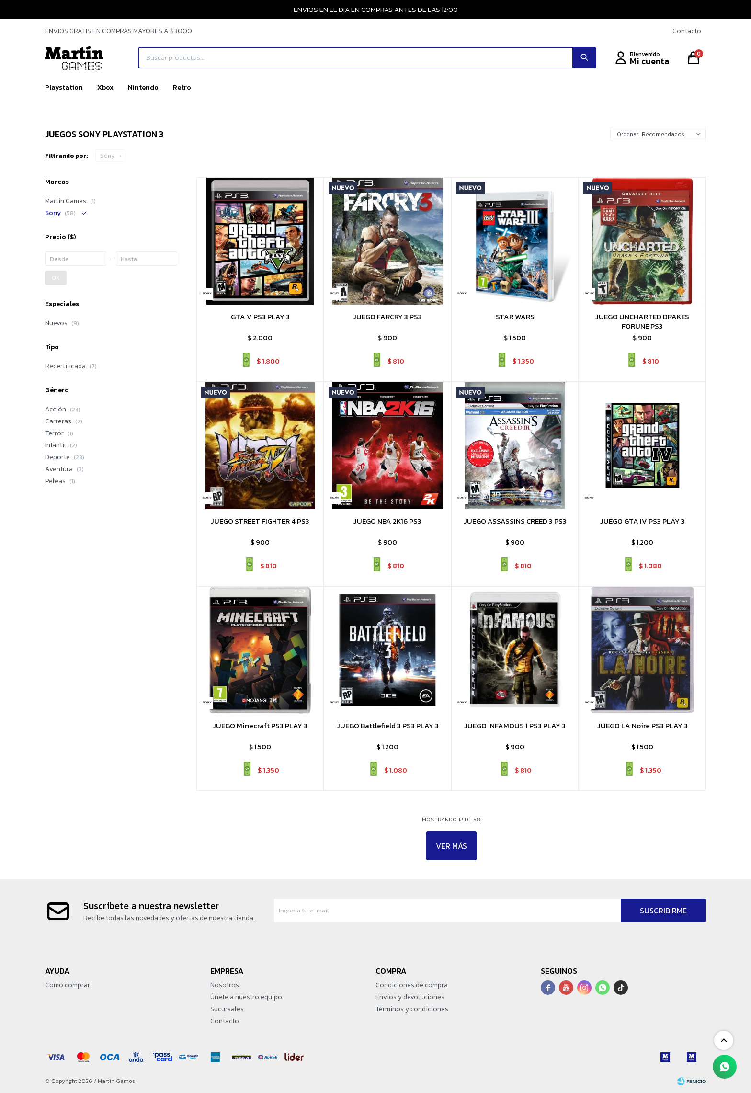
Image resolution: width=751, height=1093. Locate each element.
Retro (182, 87)
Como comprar (67, 985)
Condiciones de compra (412, 985)
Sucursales (227, 1009)
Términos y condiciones (412, 1009)
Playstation (64, 87)
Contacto (686, 31)
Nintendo (143, 87)
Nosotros (224, 985)
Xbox (105, 87)
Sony (107, 155)
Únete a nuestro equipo (246, 997)
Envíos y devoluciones (410, 997)
